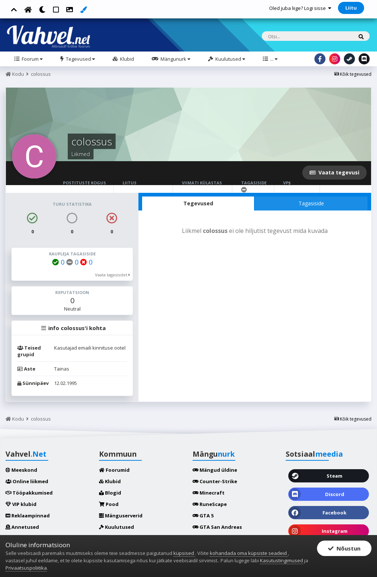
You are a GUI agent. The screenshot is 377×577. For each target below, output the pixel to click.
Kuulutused (229, 59)
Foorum (32, 59)
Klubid (126, 59)
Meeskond (21, 470)
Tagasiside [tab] (311, 203)
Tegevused (80, 59)
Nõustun (344, 548)
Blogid (110, 492)
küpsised (184, 553)
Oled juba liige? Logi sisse (300, 8)
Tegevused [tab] (198, 203)
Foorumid (114, 470)
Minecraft (209, 492)
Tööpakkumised (29, 492)
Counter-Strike (215, 481)
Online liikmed (27, 481)
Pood (109, 504)
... (273, 59)
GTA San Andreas (217, 527)
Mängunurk (174, 59)
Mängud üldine (215, 470)
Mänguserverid (120, 515)
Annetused (22, 527)
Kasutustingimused (281, 560)
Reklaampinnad (28, 515)
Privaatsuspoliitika (26, 567)
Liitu (351, 7)
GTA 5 (203, 515)
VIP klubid (21, 504)
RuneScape (210, 504)
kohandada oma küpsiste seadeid (249, 553)
